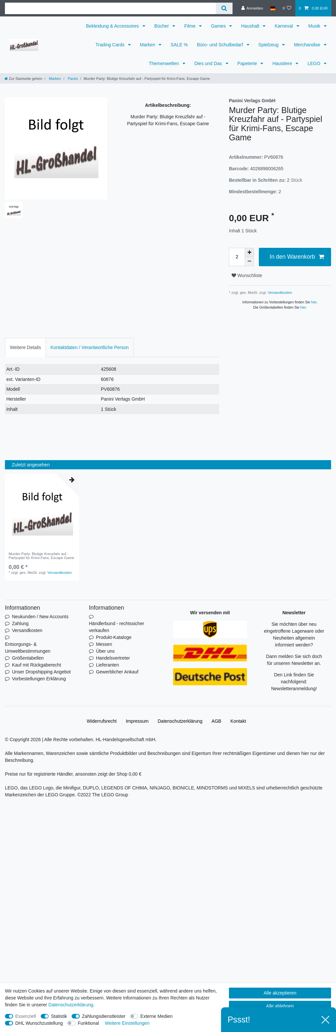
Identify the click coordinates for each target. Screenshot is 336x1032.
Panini (72, 79)
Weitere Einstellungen (127, 1023)
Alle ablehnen (280, 1006)
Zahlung (20, 623)
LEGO (314, 63)
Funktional (88, 1023)
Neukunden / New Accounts (40, 616)
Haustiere (282, 63)
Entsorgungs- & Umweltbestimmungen (28, 648)
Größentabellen (28, 658)
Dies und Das (208, 63)
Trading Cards (111, 44)
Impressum (137, 721)
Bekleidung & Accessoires (113, 26)
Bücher (162, 26)
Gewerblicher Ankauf (117, 671)
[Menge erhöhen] (249, 252)
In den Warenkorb (297, 257)
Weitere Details (25, 347)
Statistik (59, 1016)
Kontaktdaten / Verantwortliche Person (90, 347)
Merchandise (308, 44)
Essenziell (25, 1016)
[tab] (25, 347)
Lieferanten (107, 665)
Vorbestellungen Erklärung (39, 678)
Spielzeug (269, 44)
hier (314, 302)
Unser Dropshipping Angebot (41, 671)
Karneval (284, 26)
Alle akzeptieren (280, 993)
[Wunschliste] (287, 8)
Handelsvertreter (113, 658)
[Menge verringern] (249, 261)
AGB (216, 721)
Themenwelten (164, 63)
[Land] (273, 8)
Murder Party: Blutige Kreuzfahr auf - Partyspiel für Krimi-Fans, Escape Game (41, 556)
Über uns (105, 651)
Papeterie (247, 63)
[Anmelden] (252, 8)
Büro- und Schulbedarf (220, 44)
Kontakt (238, 721)
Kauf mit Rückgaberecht (36, 665)
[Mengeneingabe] (237, 257)
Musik (315, 26)
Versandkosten (279, 292)
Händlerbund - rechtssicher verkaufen (116, 627)
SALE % (179, 44)
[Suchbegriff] (110, 8)
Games (219, 26)
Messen (104, 644)
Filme (190, 26)
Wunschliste (247, 275)
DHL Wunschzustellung (39, 1023)
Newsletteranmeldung (293, 688)
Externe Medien (156, 1016)
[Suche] (224, 8)
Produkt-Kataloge (113, 637)
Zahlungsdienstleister (103, 1016)
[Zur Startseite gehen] (23, 79)
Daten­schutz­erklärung (180, 721)
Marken (148, 44)
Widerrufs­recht (102, 721)
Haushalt (250, 26)
